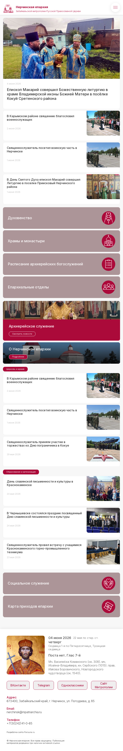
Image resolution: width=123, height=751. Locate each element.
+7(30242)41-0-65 (19, 723)
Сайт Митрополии (104, 685)
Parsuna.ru (29, 732)
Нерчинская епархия (32, 7)
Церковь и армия (15, 369)
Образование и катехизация (21, 472)
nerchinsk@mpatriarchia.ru (24, 712)
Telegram (43, 685)
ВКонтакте (18, 685)
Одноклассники (72, 685)
